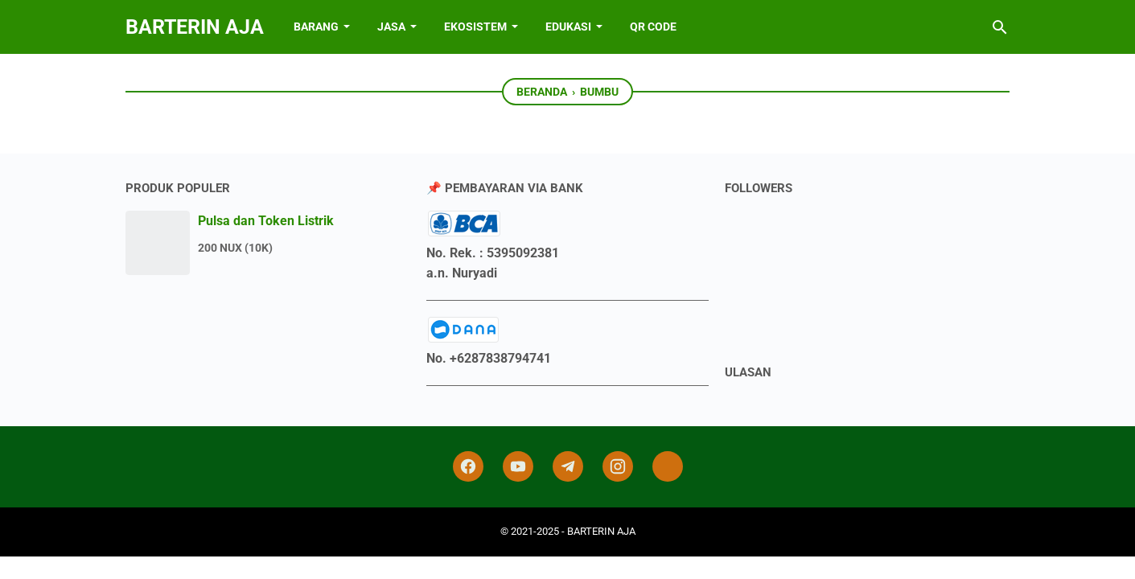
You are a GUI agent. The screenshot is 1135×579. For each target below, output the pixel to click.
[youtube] (518, 466)
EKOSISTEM (475, 26)
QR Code (653, 26)
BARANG (316, 26)
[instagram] (617, 466)
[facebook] (468, 466)
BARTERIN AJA (194, 27)
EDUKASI (568, 26)
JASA (391, 26)
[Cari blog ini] (1000, 27)
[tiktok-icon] (667, 466)
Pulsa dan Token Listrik (266, 220)
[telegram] (568, 466)
